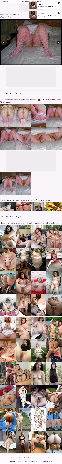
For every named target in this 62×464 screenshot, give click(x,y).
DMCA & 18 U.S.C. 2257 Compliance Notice (40, 461)
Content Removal (23, 461)
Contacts (13, 461)
